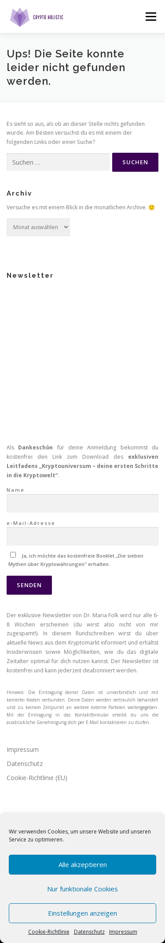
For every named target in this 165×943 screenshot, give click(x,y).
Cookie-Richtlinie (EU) (37, 634)
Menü (150, 16)
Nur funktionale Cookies (82, 888)
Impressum (123, 931)
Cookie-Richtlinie (49, 931)
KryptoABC (22, 773)
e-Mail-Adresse (82, 386)
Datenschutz (89, 931)
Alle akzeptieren (83, 864)
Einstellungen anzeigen (82, 913)
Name (82, 354)
